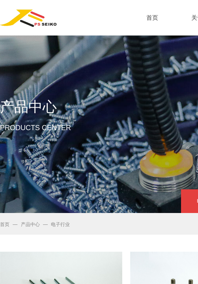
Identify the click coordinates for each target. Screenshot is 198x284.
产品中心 (30, 224)
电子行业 (60, 224)
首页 (4, 224)
